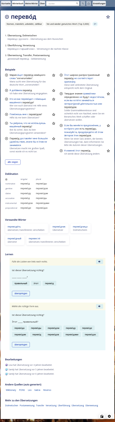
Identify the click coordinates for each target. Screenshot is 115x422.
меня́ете (78, 125)
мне (24, 114)
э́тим (41, 141)
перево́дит (27, 98)
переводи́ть (14, 226)
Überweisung (91, 405)
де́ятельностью (88, 103)
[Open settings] (109, 416)
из (15, 98)
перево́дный (14, 238)
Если (66, 125)
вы (71, 100)
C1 (95, 24)
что (25, 123)
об (95, 132)
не (29, 123)
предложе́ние (90, 125)
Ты (11, 123)
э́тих (76, 135)
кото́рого (69, 128)
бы (34, 141)
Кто (11, 98)
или (100, 103)
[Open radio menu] (102, 416)
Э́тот (66, 74)
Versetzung (51, 405)
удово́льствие (17, 141)
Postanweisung (27, 405)
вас (19, 98)
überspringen (21, 293)
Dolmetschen (11, 405)
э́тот (77, 150)
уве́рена (17, 123)
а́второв (68, 135)
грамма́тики (89, 93)
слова (13, 78)
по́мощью (40, 98)
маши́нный (15, 126)
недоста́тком (97, 96)
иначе (29, 141)
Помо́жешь (16, 114)
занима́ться (87, 100)
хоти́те (77, 100)
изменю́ (70, 150)
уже (77, 128)
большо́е (43, 138)
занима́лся (15, 145)
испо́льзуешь (38, 123)
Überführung (64, 405)
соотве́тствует (85, 78)
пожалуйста (70, 132)
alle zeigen (13, 162)
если (66, 100)
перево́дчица (80, 226)
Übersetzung (78, 405)
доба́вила (17, 90)
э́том (100, 132)
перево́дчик (59, 226)
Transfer (40, 405)
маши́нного (16, 102)
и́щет (20, 74)
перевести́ (34, 238)
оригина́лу (69, 81)
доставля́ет (26, 138)
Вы (71, 125)
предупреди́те (86, 132)
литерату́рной (72, 103)
